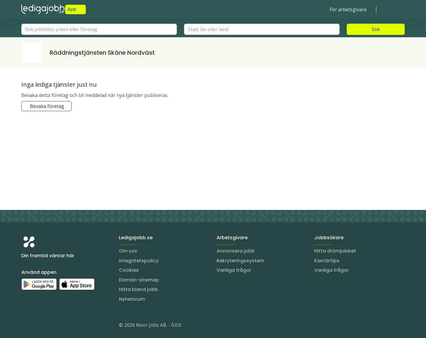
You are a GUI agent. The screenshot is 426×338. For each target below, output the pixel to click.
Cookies (129, 270)
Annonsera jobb (236, 251)
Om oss (128, 251)
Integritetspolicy (139, 260)
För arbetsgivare (348, 9)
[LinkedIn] (38, 326)
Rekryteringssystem (240, 260)
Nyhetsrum (132, 299)
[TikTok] (61, 326)
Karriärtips (326, 260)
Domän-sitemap (139, 279)
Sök (376, 29)
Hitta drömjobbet (335, 251)
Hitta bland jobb (138, 289)
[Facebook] (49, 326)
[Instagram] (26, 326)
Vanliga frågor (234, 270)
